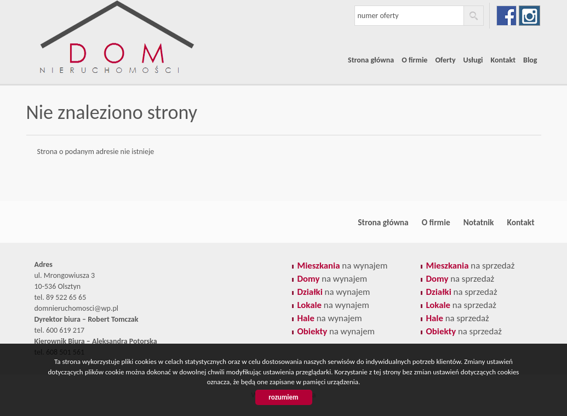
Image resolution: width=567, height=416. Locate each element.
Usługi (473, 60)
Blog (530, 60)
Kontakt (503, 60)
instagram (529, 15)
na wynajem (342, 265)
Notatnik (478, 222)
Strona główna (371, 60)
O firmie (414, 60)
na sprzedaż (470, 265)
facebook (506, 15)
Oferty (445, 60)
